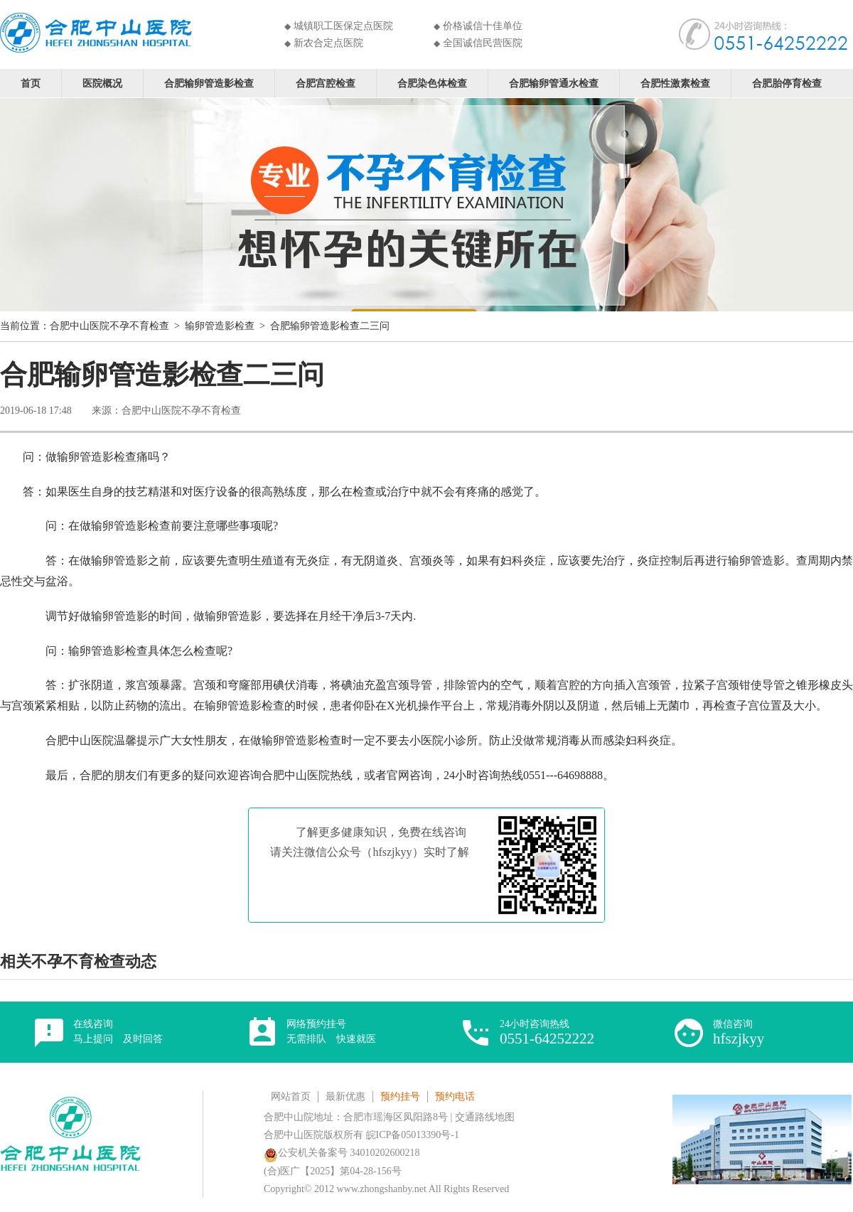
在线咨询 (118, 1031)
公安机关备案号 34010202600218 (342, 1152)
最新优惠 (345, 1096)
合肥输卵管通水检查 (554, 82)
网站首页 (291, 1096)
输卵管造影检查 (219, 326)
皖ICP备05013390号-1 (412, 1135)
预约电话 (455, 1096)
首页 (31, 82)
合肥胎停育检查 (787, 82)
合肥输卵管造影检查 (209, 82)
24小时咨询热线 (547, 1032)
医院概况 (102, 82)
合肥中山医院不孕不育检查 (109, 326)
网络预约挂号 (331, 1031)
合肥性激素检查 (675, 82)
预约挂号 (400, 1096)
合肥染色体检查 (432, 82)
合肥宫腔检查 (325, 82)
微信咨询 (738, 1032)
